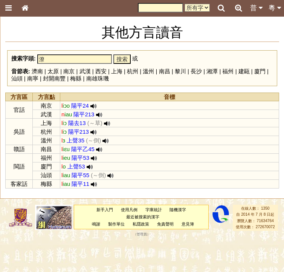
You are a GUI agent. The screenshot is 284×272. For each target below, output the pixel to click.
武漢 (85, 71)
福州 (228, 71)
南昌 (164, 71)
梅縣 (75, 78)
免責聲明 (165, 224)
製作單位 (116, 224)
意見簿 (188, 224)
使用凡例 (129, 209)
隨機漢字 (177, 209)
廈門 (260, 71)
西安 (101, 71)
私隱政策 (141, 224)
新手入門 (104, 209)
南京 (69, 71)
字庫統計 (153, 209)
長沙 (196, 71)
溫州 (148, 71)
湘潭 (212, 71)
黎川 (180, 71)
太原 (53, 71)
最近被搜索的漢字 (142, 217)
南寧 (32, 78)
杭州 (132, 71)
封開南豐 (54, 78)
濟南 (37, 71)
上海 (116, 71)
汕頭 (17, 78)
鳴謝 (96, 224)
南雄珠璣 (97, 78)
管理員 (142, 234)
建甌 (244, 71)
